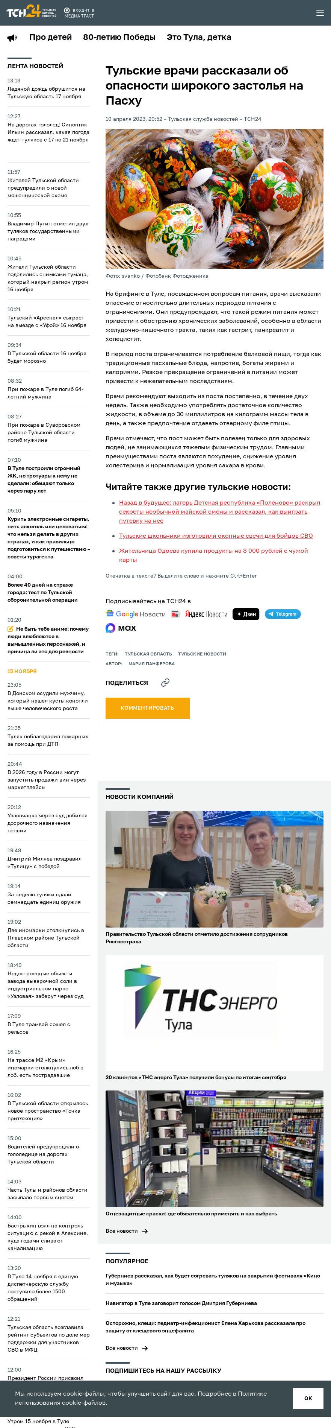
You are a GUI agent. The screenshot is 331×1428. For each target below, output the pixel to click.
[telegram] (283, 614)
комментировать (148, 708)
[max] (121, 628)
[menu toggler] (320, 12)
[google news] (136, 614)
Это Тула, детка (199, 37)
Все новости (122, 1231)
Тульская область (148, 654)
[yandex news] (199, 613)
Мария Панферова (151, 664)
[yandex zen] (246, 614)
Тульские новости (202, 654)
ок (308, 1398)
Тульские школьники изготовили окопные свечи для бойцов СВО (216, 536)
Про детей (50, 37)
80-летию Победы (119, 37)
